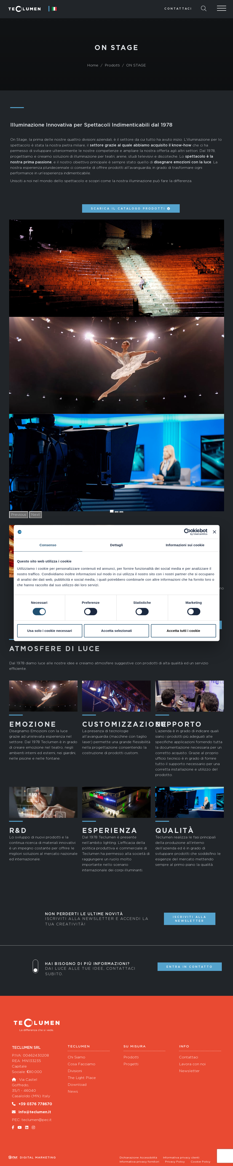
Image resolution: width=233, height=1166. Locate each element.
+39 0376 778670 (35, 1104)
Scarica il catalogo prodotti (131, 208)
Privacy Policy (175, 1161)
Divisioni (75, 1071)
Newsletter (189, 1071)
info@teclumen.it (35, 1112)
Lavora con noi (192, 1064)
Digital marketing (32, 1157)
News (73, 1091)
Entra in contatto (189, 966)
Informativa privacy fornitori (139, 1161)
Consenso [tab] (48, 545)
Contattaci (178, 8)
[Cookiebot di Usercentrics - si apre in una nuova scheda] (187, 531)
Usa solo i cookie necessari (49, 631)
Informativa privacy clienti (181, 1157)
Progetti (130, 1064)
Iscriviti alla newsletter (189, 918)
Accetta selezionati (116, 631)
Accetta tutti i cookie (183, 631)
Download (77, 1084)
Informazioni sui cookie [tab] (185, 545)
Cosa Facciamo (81, 1064)
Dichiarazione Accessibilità (138, 1157)
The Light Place (82, 1078)
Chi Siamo (76, 1057)
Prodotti (131, 1057)
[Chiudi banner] (214, 531)
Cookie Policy (200, 1161)
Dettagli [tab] (116, 545)
